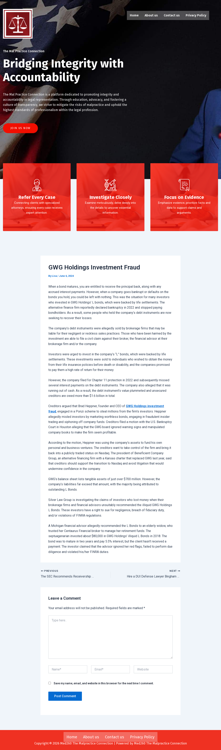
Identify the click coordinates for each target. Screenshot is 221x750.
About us (151, 15)
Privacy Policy (196, 15)
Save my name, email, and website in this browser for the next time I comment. (104, 685)
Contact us (172, 15)
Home (134, 15)
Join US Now (20, 130)
